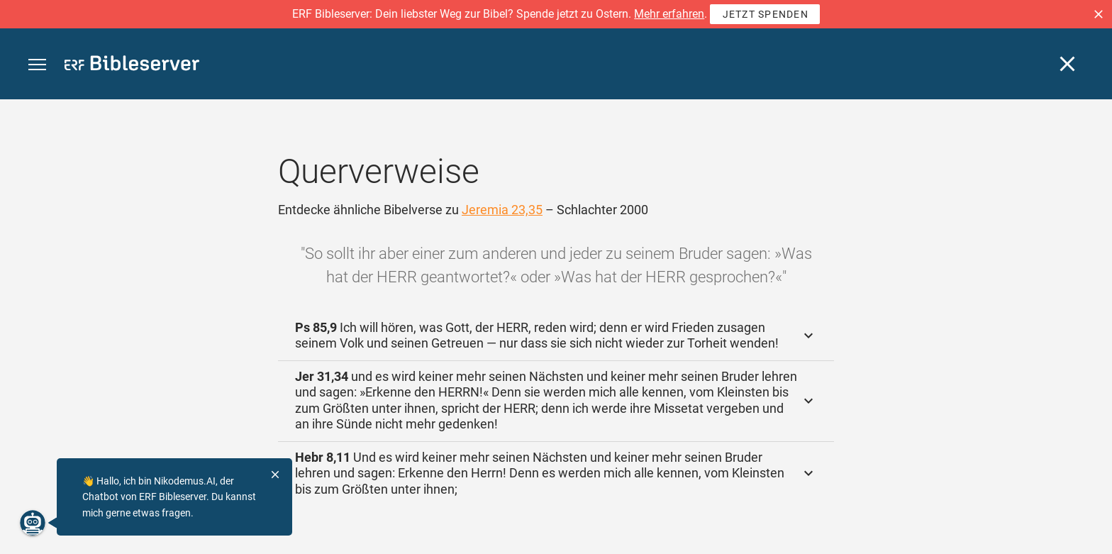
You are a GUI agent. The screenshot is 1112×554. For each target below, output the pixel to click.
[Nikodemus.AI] (32, 523)
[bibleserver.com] (132, 65)
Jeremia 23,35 (502, 209)
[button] (1098, 14)
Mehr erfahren (669, 14)
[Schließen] (1067, 64)
